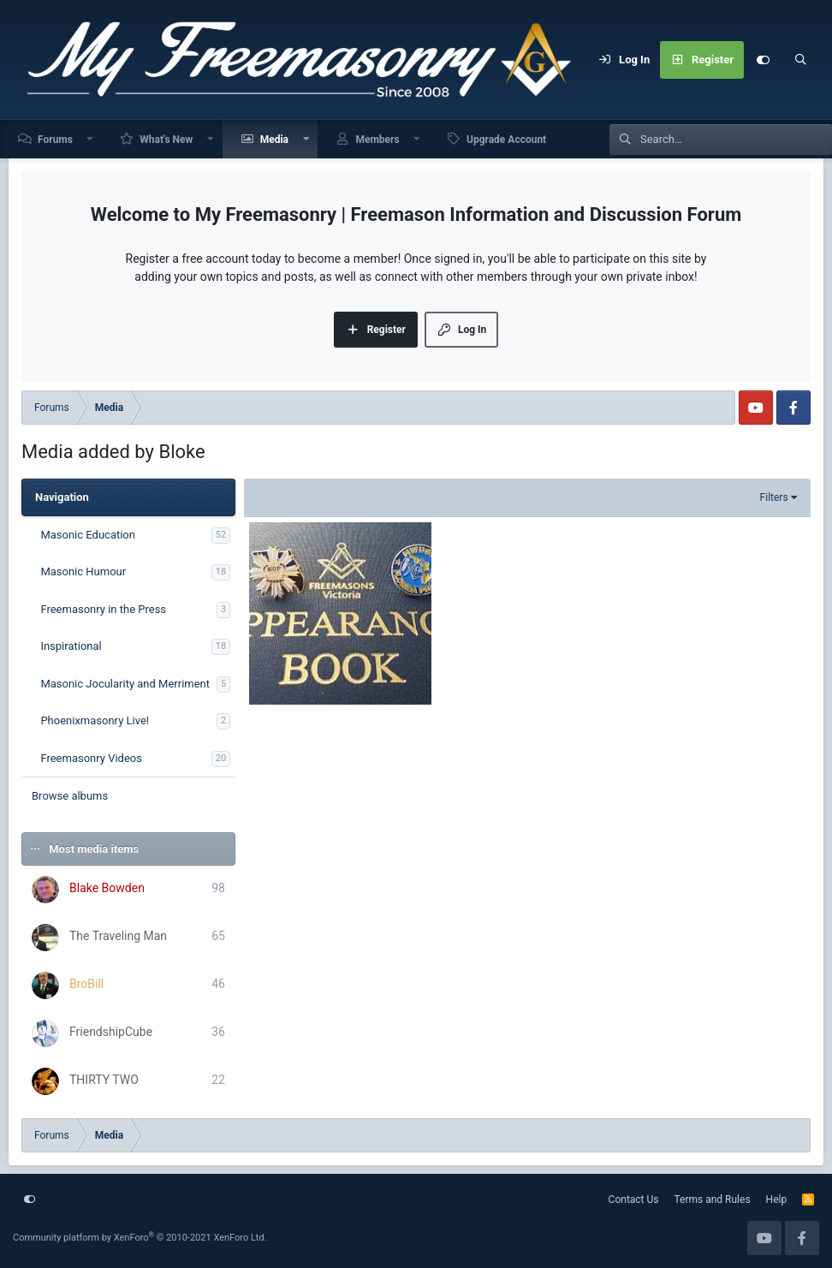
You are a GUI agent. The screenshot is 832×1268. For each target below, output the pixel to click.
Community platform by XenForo (140, 1237)
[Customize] (762, 60)
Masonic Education (87, 534)
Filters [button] (774, 497)
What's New (166, 140)
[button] (91, 139)
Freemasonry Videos (91, 758)
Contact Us (634, 1199)
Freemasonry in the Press (103, 609)
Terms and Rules (713, 1199)
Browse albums (70, 795)
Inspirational (70, 646)
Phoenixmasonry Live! (94, 720)
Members (377, 140)
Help (776, 1199)
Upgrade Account (506, 140)
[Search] (800, 60)
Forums (55, 140)
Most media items (94, 848)
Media (274, 140)
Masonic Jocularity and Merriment (125, 683)
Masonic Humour (83, 571)
